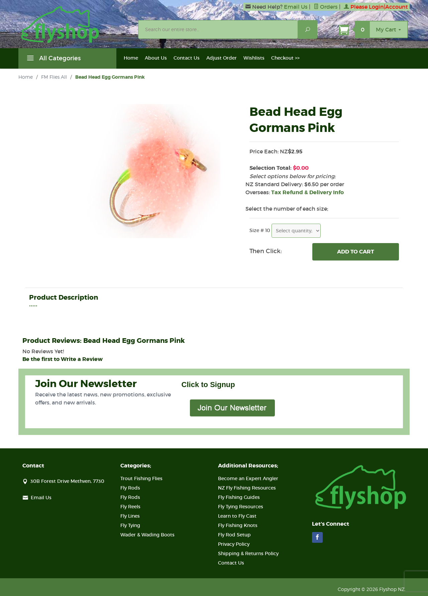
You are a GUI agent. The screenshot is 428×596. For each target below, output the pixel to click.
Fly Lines (130, 516)
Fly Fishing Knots (237, 525)
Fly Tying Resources (240, 507)
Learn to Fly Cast (237, 516)
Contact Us (187, 58)
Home (131, 58)
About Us (156, 58)
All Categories (53, 59)
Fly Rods (130, 488)
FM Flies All (54, 77)
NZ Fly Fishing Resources (247, 488)
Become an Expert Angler (248, 478)
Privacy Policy (233, 544)
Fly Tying (130, 525)
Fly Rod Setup (234, 535)
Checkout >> (285, 58)
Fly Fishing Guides (239, 497)
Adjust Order (221, 58)
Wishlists (253, 58)
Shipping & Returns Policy (248, 553)
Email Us (296, 6)
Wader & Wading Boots (147, 535)
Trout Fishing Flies (141, 478)
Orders (326, 6)
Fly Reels (130, 507)
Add (355, 251)
